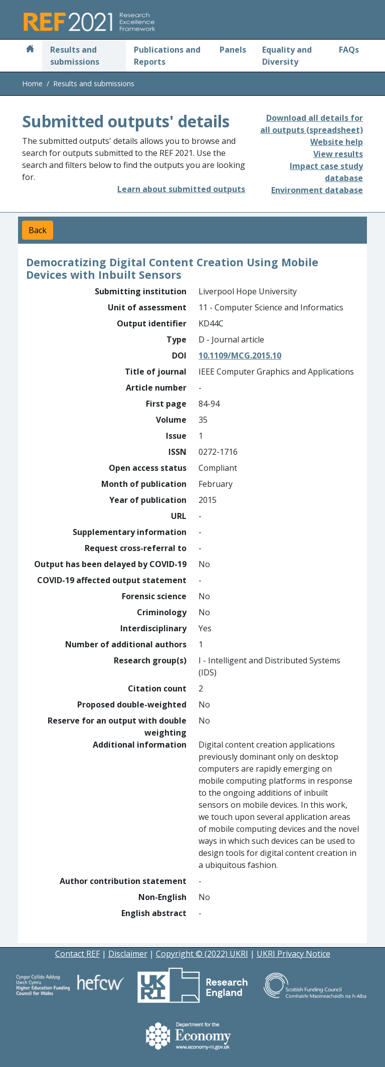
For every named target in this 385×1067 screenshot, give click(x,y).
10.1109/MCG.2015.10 (240, 355)
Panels (233, 49)
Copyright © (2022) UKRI (202, 953)
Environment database (317, 190)
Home (32, 83)
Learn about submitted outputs (181, 189)
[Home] (30, 50)
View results (338, 153)
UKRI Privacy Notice (293, 953)
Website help (336, 141)
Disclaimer (127, 953)
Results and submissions (74, 55)
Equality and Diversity (287, 55)
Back (38, 230)
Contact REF (77, 953)
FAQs (349, 49)
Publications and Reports (167, 55)
